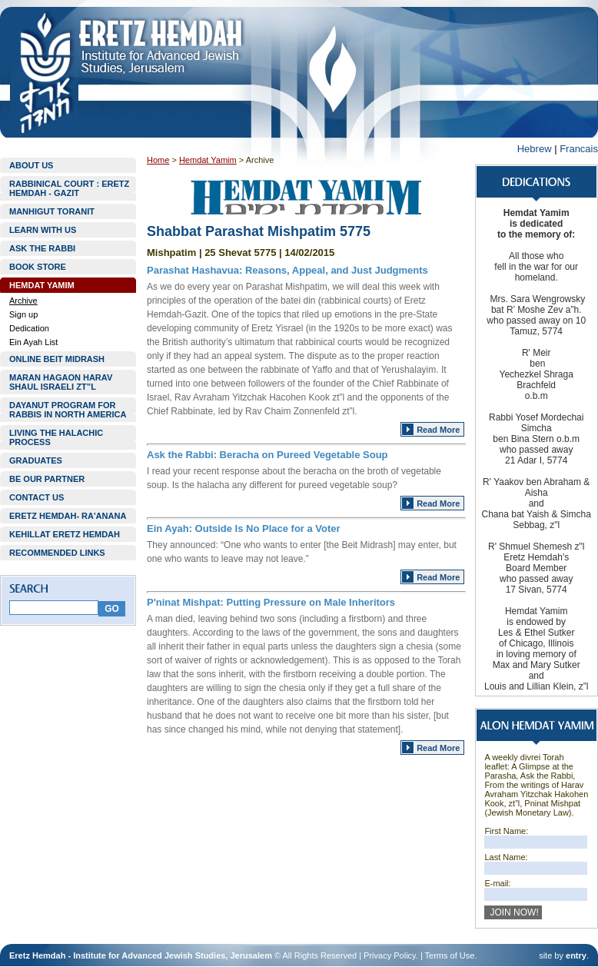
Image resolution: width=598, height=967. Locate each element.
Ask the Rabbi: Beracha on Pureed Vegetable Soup (267, 454)
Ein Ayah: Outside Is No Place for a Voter (244, 528)
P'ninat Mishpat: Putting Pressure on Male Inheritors (271, 602)
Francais (579, 149)
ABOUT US (31, 165)
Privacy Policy (390, 955)
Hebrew (534, 149)
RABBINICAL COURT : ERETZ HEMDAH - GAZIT (69, 188)
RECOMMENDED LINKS (57, 552)
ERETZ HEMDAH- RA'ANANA (67, 515)
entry (576, 955)
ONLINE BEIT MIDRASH (57, 359)
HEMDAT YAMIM (42, 285)
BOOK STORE (37, 266)
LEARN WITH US (42, 229)
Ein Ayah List (33, 342)
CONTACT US (36, 497)
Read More (438, 429)
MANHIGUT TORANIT (52, 211)
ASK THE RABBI (42, 248)
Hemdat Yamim (208, 159)
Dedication (29, 328)
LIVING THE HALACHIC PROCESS (56, 437)
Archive (23, 300)
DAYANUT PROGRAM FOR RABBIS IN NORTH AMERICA (67, 409)
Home (158, 159)
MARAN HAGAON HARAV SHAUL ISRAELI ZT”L (60, 382)
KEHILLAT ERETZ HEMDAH (64, 534)
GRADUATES (35, 460)
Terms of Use (450, 955)
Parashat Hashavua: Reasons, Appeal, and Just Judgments (287, 270)
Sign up (23, 314)
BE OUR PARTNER (47, 479)
